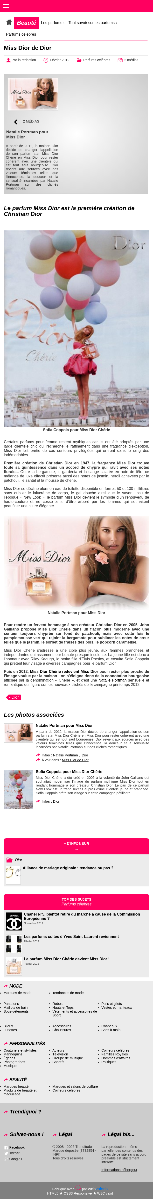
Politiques (108, 1062)
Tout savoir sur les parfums (92, 23)
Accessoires (61, 1026)
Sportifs (58, 1062)
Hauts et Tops (63, 1007)
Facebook (16, 1147)
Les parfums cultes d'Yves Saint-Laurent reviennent (71, 937)
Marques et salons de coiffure (75, 1086)
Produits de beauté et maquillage (19, 1092)
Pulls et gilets (111, 1004)
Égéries (9, 1058)
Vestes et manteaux (116, 1007)
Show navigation (6, 6)
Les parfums (51, 23)
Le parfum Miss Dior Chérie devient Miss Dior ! (67, 959)
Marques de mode (17, 993)
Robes (57, 1004)
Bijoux (8, 1026)
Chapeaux (109, 1026)
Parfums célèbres (21, 34)
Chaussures (61, 1030)
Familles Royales (114, 1054)
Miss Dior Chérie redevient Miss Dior (64, 672)
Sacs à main (110, 1030)
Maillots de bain (15, 1007)
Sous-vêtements (15, 1011)
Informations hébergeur (119, 1170)
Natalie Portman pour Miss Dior (64, 725)
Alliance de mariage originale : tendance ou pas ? (68, 868)
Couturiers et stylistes (20, 1050)
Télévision (60, 1054)
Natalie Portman (112, 680)
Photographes (14, 1062)
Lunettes (10, 1030)
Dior (15, 697)
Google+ (15, 1159)
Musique (9, 1066)
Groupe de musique (67, 1058)
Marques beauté (15, 1086)
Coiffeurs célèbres (115, 1050)
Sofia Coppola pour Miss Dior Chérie (69, 772)
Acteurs (58, 1050)
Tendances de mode (68, 993)
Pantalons (11, 1004)
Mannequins (12, 1054)
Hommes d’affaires (115, 1058)
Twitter (14, 1153)
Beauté (26, 23)
